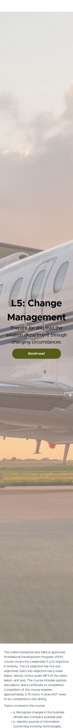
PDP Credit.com (25, 6)
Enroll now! (36, 353)
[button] (66, 5)
